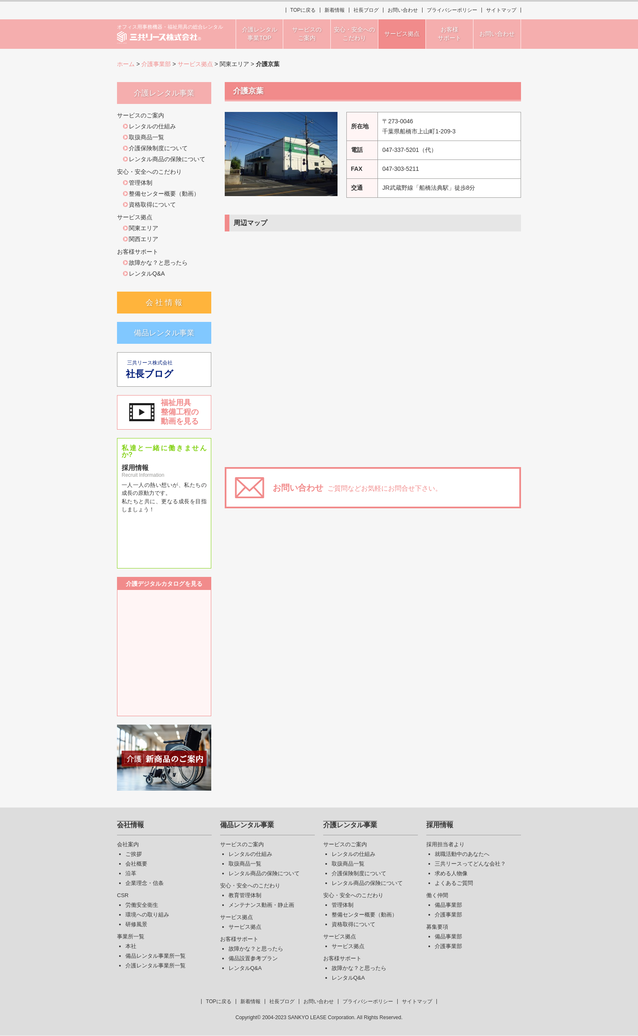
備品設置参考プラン (253, 958)
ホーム (126, 64)
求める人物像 (451, 873)
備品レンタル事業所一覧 (155, 956)
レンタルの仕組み (152, 126)
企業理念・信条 (144, 883)
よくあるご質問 (454, 883)
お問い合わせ (403, 10)
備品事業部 (448, 905)
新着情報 (334, 10)
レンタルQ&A (147, 273)
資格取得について (152, 204)
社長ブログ (366, 10)
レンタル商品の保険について (167, 159)
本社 (130, 946)
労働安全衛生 (141, 905)
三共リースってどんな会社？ (470, 864)
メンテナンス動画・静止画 (261, 905)
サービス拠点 (195, 64)
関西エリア (143, 239)
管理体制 (140, 183)
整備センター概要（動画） (164, 194)
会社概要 (136, 864)
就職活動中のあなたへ (462, 854)
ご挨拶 (133, 854)
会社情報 (130, 825)
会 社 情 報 (164, 302)
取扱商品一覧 (146, 137)
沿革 (130, 873)
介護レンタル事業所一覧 (155, 965)
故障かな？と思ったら (158, 263)
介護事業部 (156, 64)
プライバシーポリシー (452, 10)
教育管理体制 (245, 895)
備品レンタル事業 (164, 333)
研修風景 (136, 924)
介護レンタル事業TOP (259, 33)
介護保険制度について (158, 148)
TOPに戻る (303, 10)
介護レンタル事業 (350, 825)
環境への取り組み (147, 914)
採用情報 (439, 825)
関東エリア (143, 228)
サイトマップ (501, 10)
